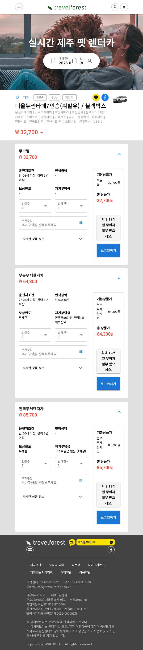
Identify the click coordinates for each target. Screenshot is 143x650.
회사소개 (36, 564)
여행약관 (66, 572)
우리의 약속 (56, 564)
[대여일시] (65, 60)
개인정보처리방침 (41, 572)
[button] (53, 239)
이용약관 (85, 572)
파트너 (76, 564)
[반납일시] (82, 60)
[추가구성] (48, 222)
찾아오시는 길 (97, 564)
